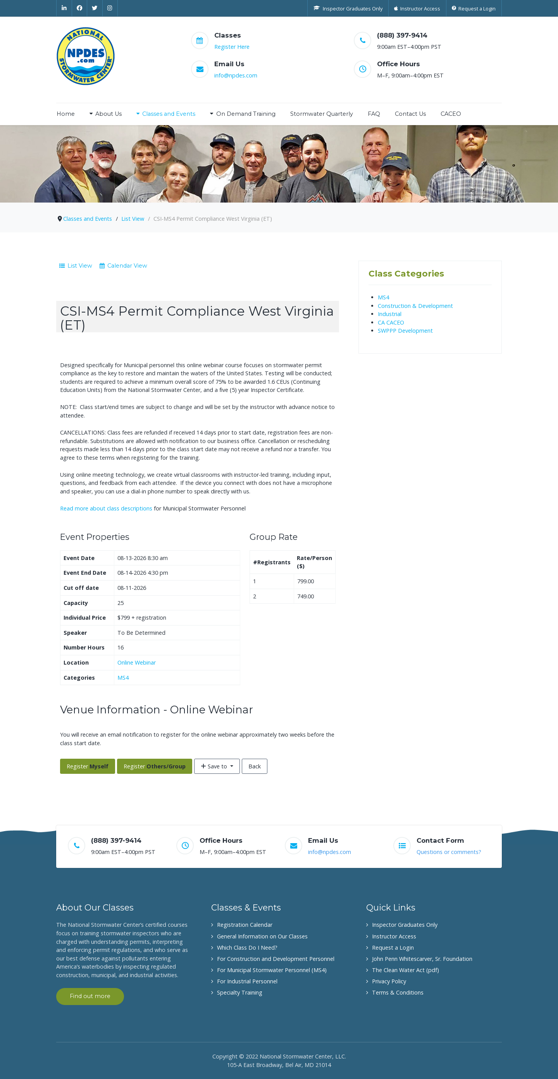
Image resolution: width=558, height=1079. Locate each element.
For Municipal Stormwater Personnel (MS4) (272, 970)
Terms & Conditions (398, 992)
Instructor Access (394, 936)
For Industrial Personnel (247, 981)
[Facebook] (80, 8)
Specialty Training (239, 992)
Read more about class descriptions (106, 508)
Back (254, 766)
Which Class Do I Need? (247, 947)
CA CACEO (391, 322)
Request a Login (393, 947)
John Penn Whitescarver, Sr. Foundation (422, 958)
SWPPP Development (405, 330)
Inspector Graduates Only (404, 924)
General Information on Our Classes (262, 936)
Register (87, 766)
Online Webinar (136, 662)
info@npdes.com (235, 75)
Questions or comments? (449, 852)
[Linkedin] (64, 8)
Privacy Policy (389, 981)
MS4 (123, 677)
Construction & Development (415, 305)
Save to (215, 766)
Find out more (90, 996)
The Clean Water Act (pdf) (405, 970)
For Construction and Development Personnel (275, 958)
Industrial (389, 314)
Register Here (232, 46)
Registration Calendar (244, 924)
